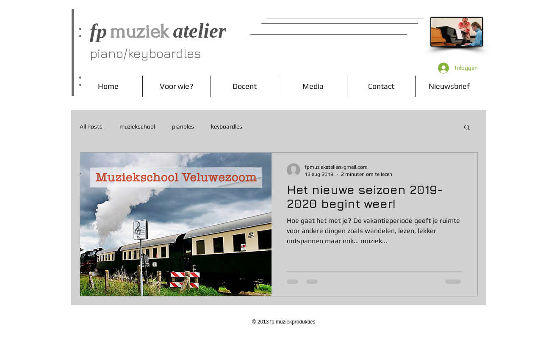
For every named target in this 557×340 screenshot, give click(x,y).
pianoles (183, 126)
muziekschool (137, 126)
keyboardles (226, 126)
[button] (467, 127)
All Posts (91, 126)
